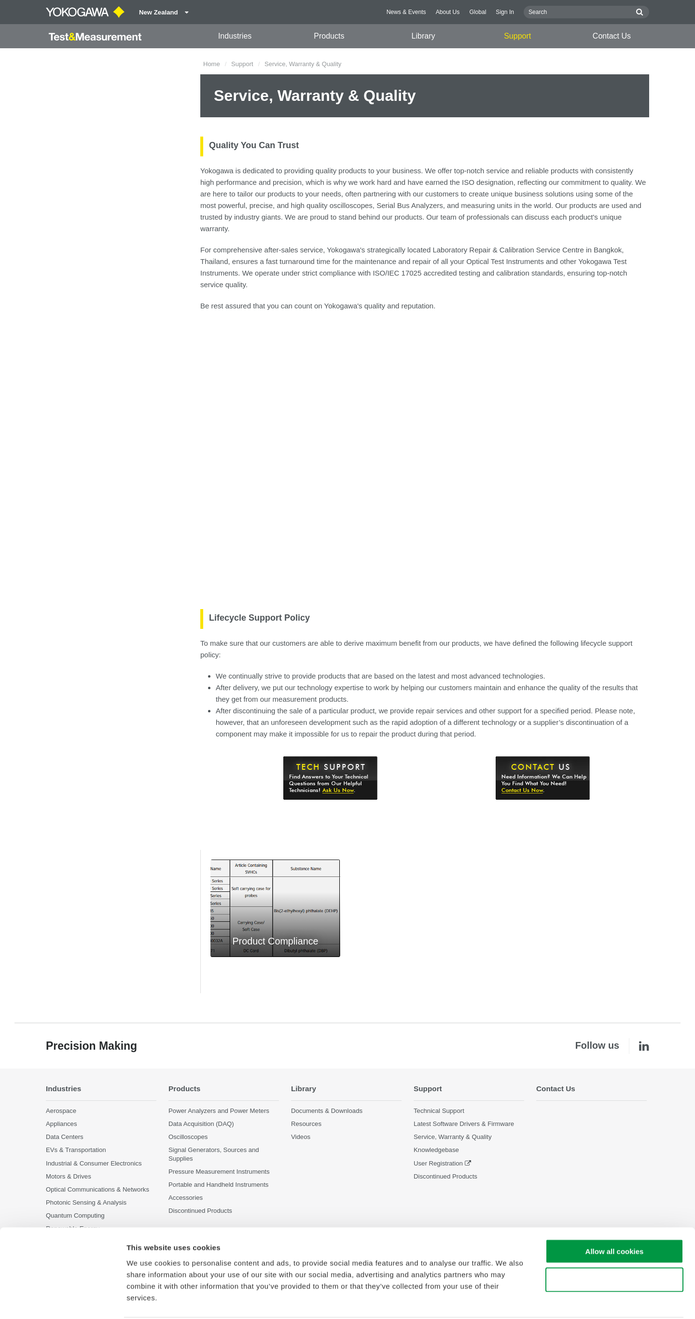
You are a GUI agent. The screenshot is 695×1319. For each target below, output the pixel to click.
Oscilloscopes (188, 1137)
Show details (506, 1300)
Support (517, 36)
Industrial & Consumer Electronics (94, 1163)
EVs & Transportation (76, 1150)
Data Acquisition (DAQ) (201, 1124)
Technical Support (439, 1111)
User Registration (438, 1163)
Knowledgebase (436, 1150)
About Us (448, 12)
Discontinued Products (445, 1176)
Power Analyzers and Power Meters (218, 1111)
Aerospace (61, 1111)
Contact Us (612, 36)
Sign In (505, 12)
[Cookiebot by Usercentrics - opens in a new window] (62, 1300)
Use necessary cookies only (614, 1243)
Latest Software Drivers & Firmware (464, 1124)
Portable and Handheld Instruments (218, 1185)
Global (477, 12)
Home (211, 64)
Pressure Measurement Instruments (219, 1171)
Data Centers (64, 1137)
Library (423, 36)
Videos (300, 1137)
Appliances (61, 1124)
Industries (234, 36)
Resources (306, 1124)
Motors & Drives (68, 1176)
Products (329, 36)
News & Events (406, 12)
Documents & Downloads (326, 1111)
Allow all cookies (614, 1215)
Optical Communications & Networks (97, 1190)
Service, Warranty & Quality (452, 1137)
